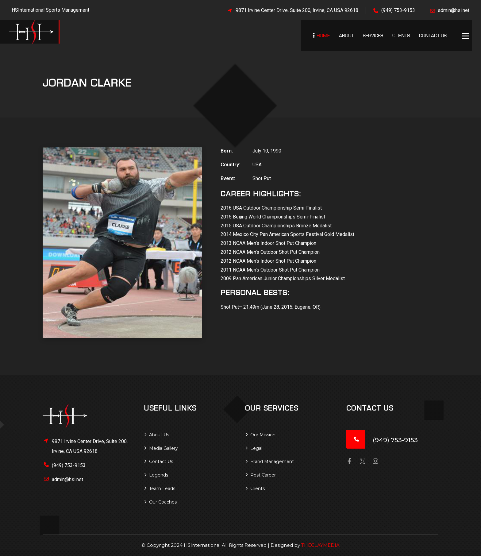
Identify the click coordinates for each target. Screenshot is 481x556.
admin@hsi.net (453, 10)
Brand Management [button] (272, 461)
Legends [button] (158, 475)
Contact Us (433, 35)
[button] (467, 36)
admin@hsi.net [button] (67, 479)
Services (373, 35)
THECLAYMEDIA (320, 545)
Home (323, 35)
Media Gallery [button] (163, 448)
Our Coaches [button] (163, 502)
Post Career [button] (263, 475)
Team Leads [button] (162, 488)
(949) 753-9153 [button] (69, 465)
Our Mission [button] (262, 435)
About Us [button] (159, 435)
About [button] (346, 35)
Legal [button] (256, 448)
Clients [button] (401, 35)
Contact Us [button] (161, 461)
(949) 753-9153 (398, 10)
